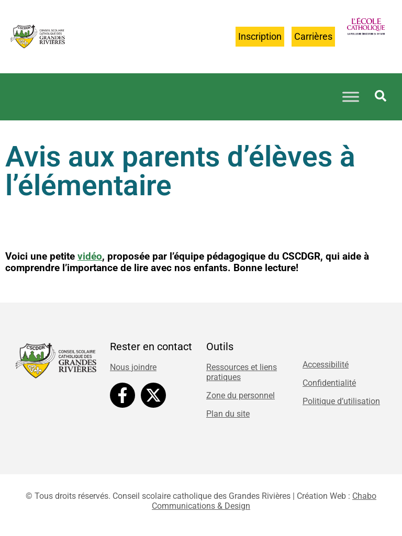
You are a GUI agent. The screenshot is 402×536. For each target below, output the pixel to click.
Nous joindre (133, 367)
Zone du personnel (240, 395)
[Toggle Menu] (350, 97)
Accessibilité (326, 365)
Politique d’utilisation (341, 401)
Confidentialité (329, 383)
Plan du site (228, 414)
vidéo (89, 256)
